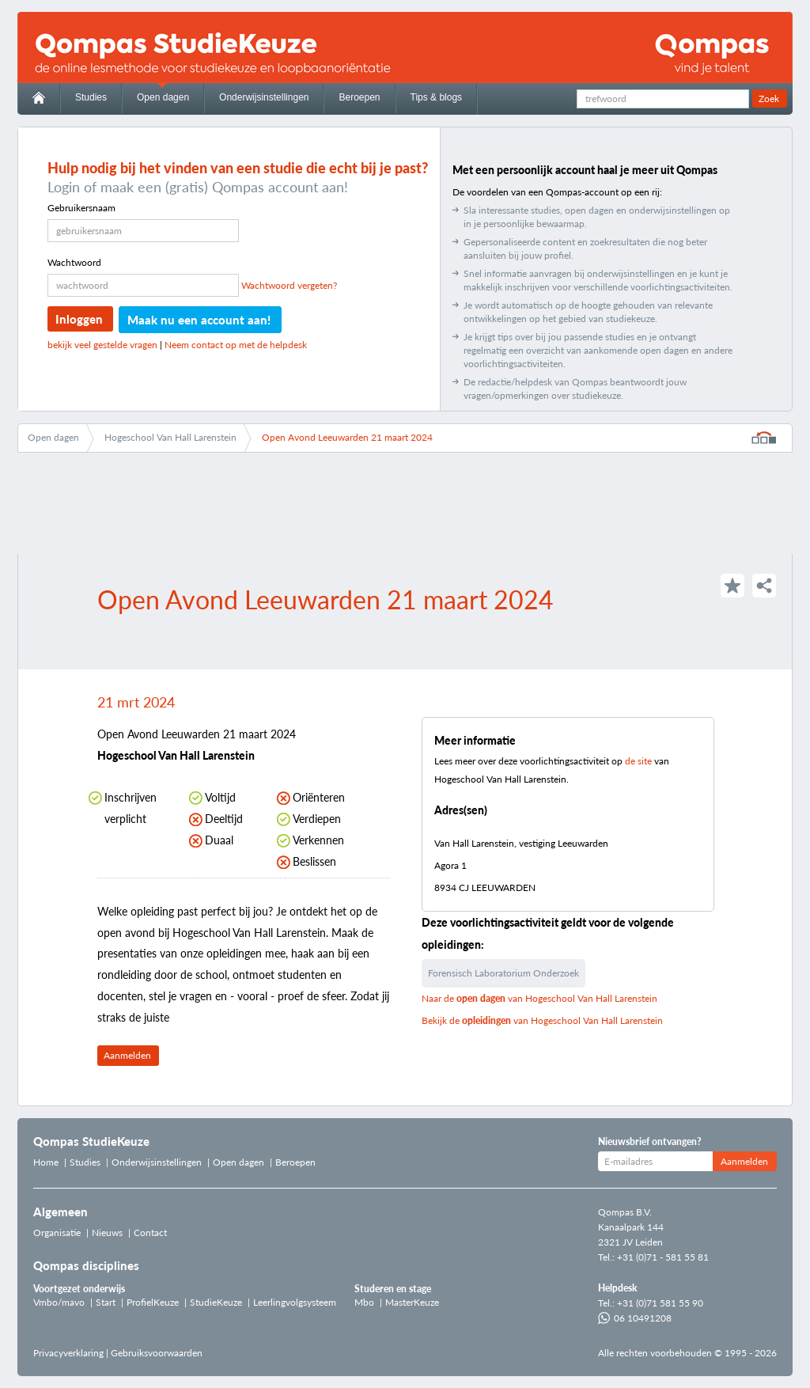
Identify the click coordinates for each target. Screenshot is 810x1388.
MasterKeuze (412, 1302)
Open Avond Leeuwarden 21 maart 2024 (347, 437)
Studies (91, 97)
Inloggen (79, 319)
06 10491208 (635, 1318)
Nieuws (107, 1232)
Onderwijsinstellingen (263, 97)
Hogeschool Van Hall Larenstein (170, 437)
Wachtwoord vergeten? (289, 285)
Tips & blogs (437, 97)
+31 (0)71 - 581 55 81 (663, 1257)
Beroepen (359, 97)
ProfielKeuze (153, 1302)
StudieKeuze (216, 1302)
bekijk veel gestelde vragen (102, 345)
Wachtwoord (74, 262)
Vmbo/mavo (59, 1302)
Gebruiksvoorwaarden (156, 1353)
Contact (150, 1232)
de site (638, 761)
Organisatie (57, 1232)
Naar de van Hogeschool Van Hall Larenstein (539, 998)
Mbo (364, 1302)
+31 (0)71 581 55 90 (660, 1303)
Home (46, 1162)
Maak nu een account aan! (199, 320)
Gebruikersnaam (81, 208)
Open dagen (163, 97)
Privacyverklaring (68, 1353)
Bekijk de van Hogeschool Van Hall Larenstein (542, 1020)
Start (105, 1302)
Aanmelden (127, 1055)
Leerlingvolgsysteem (294, 1302)
